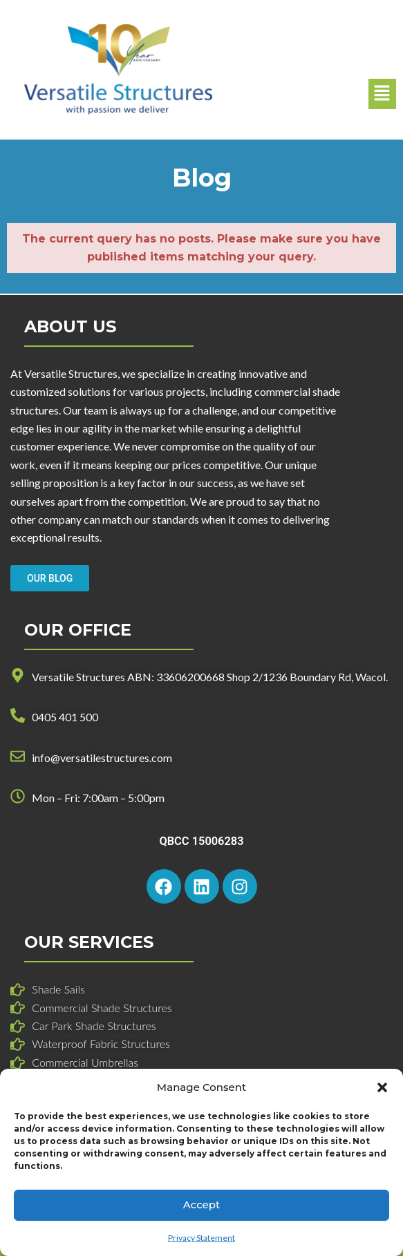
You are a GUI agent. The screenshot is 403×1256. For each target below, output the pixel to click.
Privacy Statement (201, 1238)
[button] (382, 1087)
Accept (201, 1204)
